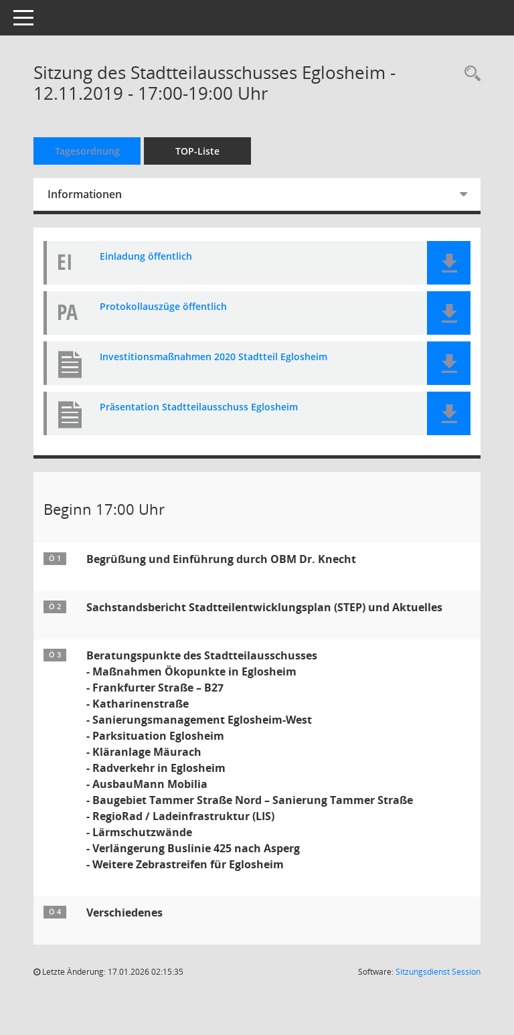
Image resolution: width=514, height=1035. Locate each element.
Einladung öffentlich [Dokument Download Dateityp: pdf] (146, 256)
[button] (448, 263)
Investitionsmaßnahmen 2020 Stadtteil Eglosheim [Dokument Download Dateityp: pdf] (213, 357)
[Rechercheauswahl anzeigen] (469, 74)
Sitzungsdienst (438, 971)
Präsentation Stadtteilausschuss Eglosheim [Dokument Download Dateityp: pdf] (199, 407)
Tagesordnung (87, 151)
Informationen (85, 194)
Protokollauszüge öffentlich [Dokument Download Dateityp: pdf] (163, 307)
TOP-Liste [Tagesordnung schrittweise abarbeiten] (197, 151)
